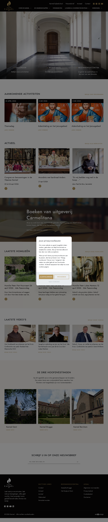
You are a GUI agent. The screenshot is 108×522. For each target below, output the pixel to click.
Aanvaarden (46, 277)
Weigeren (61, 277)
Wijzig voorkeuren (54, 282)
